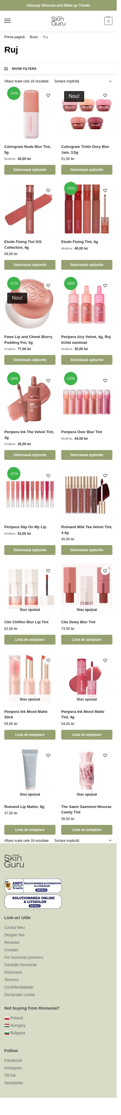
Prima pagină (14, 37)
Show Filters (20, 68)
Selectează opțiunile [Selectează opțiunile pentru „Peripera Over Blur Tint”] (86, 455)
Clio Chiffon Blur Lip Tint (26, 622)
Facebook (13, 1060)
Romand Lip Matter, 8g (24, 807)
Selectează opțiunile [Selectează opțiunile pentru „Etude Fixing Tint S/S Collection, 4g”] (30, 265)
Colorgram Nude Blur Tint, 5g (27, 149)
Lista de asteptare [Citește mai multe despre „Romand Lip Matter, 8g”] (30, 830)
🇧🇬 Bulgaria (14, 1033)
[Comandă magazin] (83, 81)
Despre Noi (14, 935)
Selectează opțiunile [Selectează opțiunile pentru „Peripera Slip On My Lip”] (30, 550)
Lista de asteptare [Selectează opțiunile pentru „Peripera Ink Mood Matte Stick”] (30, 735)
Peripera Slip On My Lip (25, 527)
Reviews (12, 942)
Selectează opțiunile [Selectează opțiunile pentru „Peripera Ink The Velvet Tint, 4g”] (30, 455)
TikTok (10, 1075)
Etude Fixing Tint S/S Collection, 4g (23, 245)
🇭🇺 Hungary (15, 1025)
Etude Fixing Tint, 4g (79, 242)
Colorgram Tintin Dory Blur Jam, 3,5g (85, 149)
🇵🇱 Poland (13, 1018)
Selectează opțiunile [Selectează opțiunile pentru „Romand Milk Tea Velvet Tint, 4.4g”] (86, 550)
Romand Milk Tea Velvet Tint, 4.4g (86, 530)
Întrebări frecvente (20, 964)
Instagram (13, 1068)
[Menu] (13, 21)
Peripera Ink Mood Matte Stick (25, 714)
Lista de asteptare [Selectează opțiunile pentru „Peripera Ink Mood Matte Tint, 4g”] (86, 735)
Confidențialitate (18, 987)
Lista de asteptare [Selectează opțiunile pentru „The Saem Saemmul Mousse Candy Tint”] (86, 830)
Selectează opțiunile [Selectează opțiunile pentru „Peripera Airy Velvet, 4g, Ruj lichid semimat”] (86, 360)
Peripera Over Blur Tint (81, 432)
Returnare (13, 972)
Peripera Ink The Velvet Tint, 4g (29, 435)
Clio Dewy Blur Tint (78, 622)
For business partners (23, 957)
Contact (11, 950)
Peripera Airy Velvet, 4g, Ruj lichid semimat (86, 340)
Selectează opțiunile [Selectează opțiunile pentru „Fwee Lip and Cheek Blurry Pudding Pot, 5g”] (30, 360)
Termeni (11, 979)
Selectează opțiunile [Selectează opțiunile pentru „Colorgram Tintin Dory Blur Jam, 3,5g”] (86, 170)
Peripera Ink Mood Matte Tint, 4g (82, 714)
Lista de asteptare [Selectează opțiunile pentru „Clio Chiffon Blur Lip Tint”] (30, 640)
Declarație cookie (19, 994)
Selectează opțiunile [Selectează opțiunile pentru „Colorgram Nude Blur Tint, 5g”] (30, 170)
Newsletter (13, 1083)
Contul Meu (14, 927)
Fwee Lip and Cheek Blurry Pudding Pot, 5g (28, 340)
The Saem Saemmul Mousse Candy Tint (86, 810)
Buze (34, 37)
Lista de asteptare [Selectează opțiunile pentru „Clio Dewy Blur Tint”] (86, 640)
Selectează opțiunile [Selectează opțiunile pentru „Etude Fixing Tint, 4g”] (86, 265)
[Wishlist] (48, 95)
